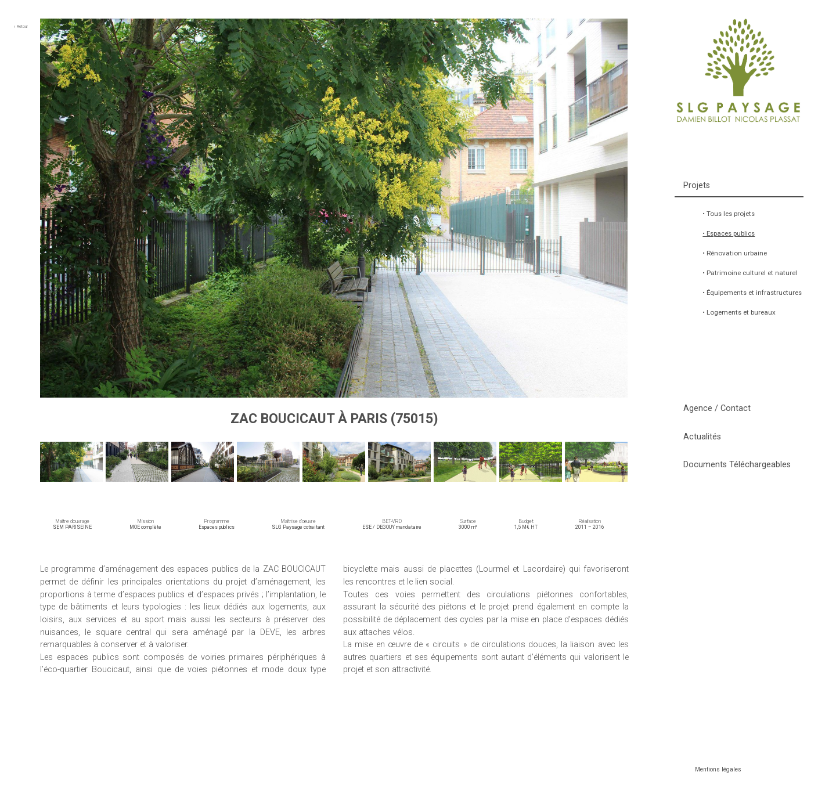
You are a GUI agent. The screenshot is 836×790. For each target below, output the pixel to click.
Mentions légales (718, 769)
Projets (696, 185)
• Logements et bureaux (739, 312)
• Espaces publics (728, 233)
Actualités (702, 437)
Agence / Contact (717, 408)
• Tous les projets (728, 214)
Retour (20, 26)
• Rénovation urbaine (734, 253)
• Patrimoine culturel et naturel (749, 273)
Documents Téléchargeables (737, 465)
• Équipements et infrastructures (752, 292)
